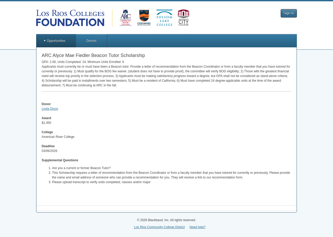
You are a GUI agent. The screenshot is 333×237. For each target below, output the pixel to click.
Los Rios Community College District (159, 227)
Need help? (197, 227)
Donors (91, 41)
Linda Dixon (50, 109)
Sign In (289, 13)
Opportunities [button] (56, 41)
